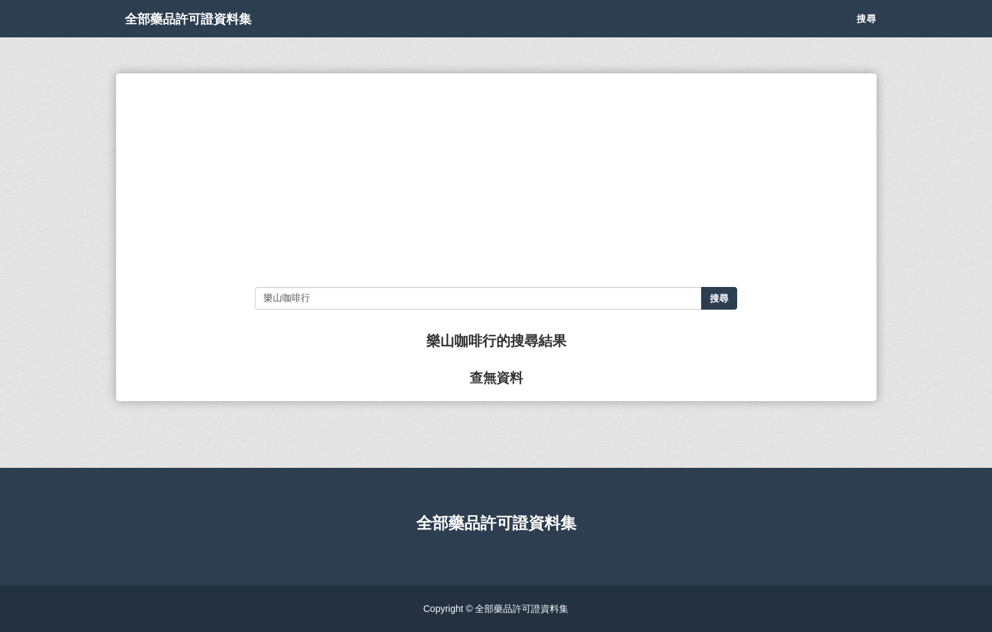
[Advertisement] (496, 180)
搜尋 (867, 33)
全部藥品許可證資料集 (209, 33)
